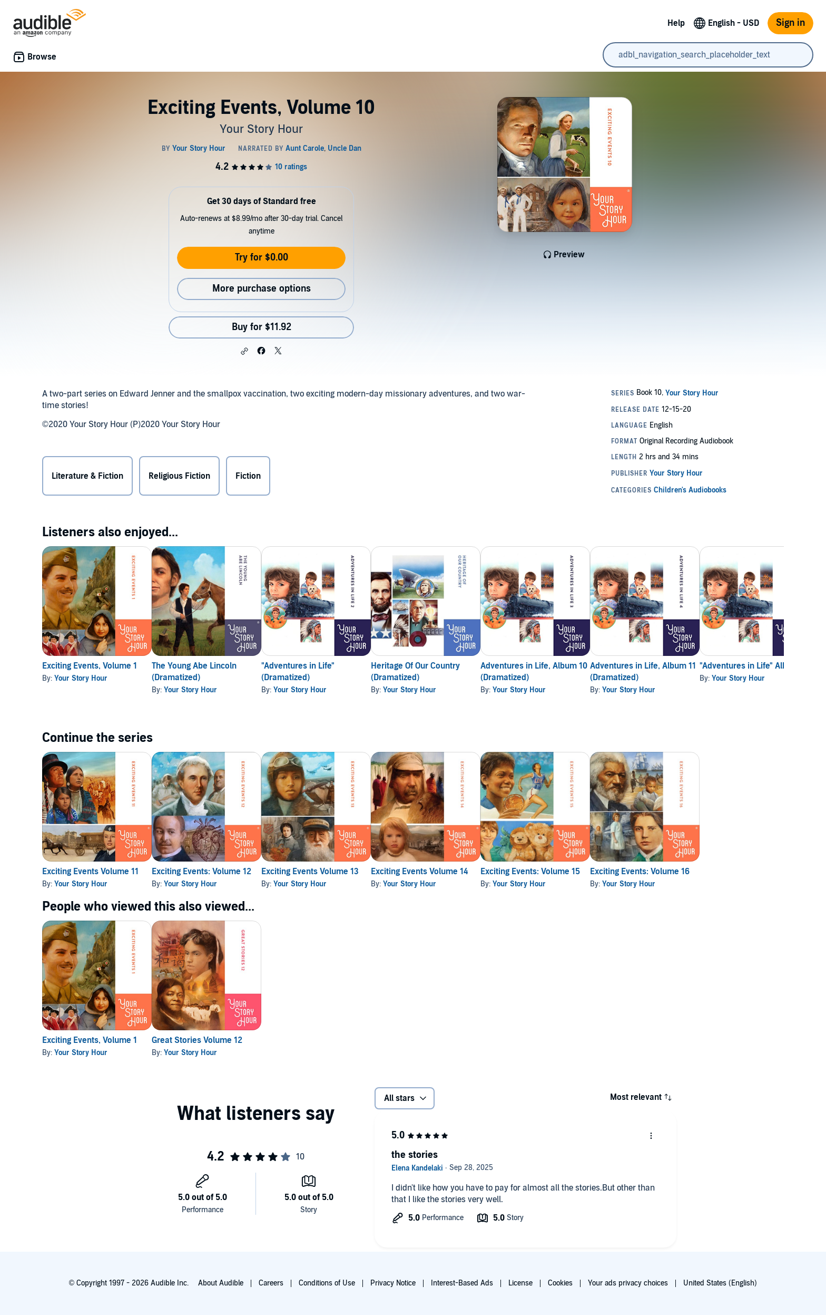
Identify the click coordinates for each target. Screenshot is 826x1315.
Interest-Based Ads (462, 1283)
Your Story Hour (80, 678)
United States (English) (720, 1283)
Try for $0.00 (261, 257)
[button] (244, 351)
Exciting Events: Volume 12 (218, 871)
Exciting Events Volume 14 (469, 871)
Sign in (790, 22)
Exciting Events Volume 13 (343, 871)
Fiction (248, 476)
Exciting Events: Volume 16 (724, 871)
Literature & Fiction (87, 476)
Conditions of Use (327, 1283)
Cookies (560, 1283)
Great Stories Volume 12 (214, 1040)
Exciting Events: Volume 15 (597, 871)
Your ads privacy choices (628, 1283)
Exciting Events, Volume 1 (89, 666)
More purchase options (261, 288)
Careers (271, 1283)
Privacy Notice (393, 1283)
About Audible (220, 1283)
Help (676, 23)
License (520, 1283)
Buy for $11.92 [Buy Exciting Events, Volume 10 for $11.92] (261, 327)
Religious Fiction (179, 476)
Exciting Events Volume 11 (90, 871)
